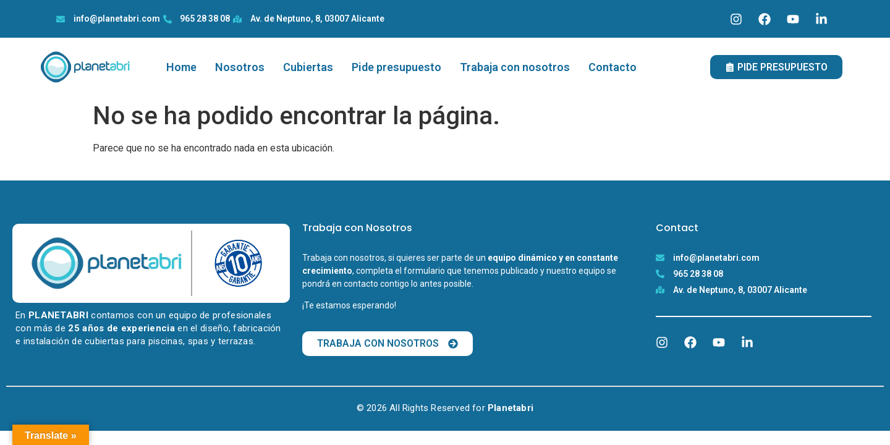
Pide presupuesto (396, 67)
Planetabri (510, 407)
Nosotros (240, 67)
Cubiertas (308, 67)
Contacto (612, 67)
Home (181, 67)
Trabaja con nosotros (515, 67)
